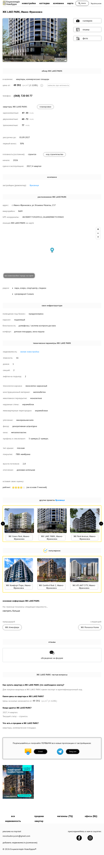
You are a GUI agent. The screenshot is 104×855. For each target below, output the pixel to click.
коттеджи (44, 3)
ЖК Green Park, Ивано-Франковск (19, 537)
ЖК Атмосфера (12, 627)
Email (40, 751)
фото (82, 38)
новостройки (29, 3)
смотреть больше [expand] (11, 611)
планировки (45, 106)
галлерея (84, 20)
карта (70, 3)
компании (58, 3)
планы (82, 29)
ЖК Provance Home (90, 627)
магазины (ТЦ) (65, 816)
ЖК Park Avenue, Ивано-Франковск (85, 537)
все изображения (13, 58)
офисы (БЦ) (91, 816)
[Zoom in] (98, 229)
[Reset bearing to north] (98, 237)
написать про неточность (58, 85)
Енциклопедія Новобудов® (23, 849)
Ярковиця (34, 185)
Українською (96, 3)
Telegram (72, 751)
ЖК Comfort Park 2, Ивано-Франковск (51, 586)
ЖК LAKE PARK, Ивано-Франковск (52, 537)
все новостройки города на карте (19, 275)
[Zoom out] (98, 233)
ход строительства (54, 154)
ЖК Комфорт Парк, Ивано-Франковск (18, 586)
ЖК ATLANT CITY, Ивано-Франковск (84, 586)
